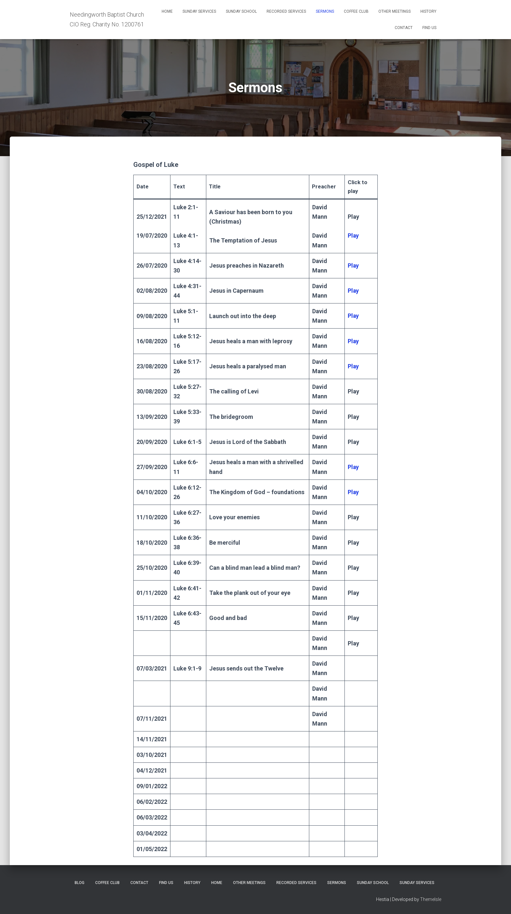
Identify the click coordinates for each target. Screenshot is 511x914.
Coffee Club (356, 11)
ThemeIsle (430, 899)
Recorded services (286, 11)
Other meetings (394, 11)
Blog (79, 882)
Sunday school (241, 11)
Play (353, 366)
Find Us (429, 27)
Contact (404, 27)
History (428, 11)
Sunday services (199, 11)
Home (167, 11)
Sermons (325, 11)
